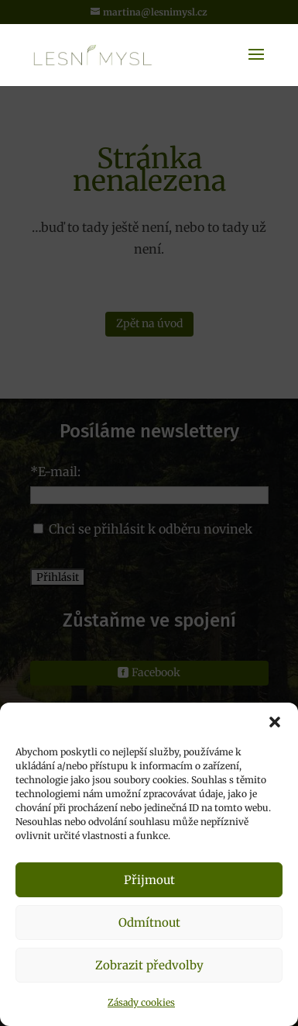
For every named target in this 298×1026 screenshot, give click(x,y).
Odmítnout (149, 922)
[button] (275, 722)
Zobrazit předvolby (149, 965)
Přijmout (149, 879)
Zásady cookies (141, 1002)
